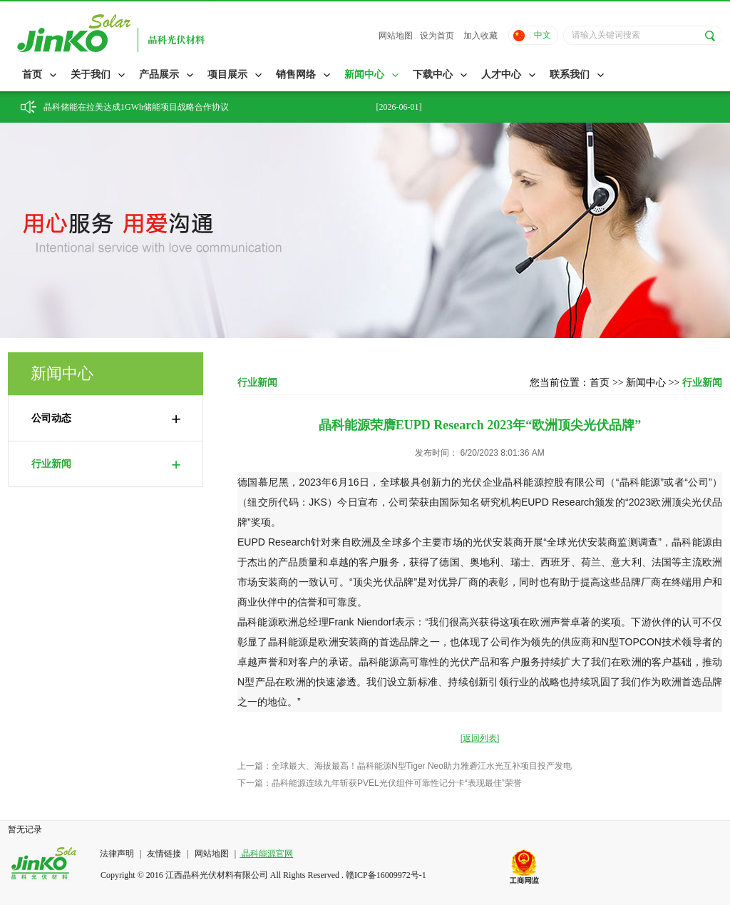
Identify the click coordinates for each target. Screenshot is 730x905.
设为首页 (437, 36)
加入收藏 (480, 36)
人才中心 (501, 74)
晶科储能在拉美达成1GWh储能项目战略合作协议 (136, 107)
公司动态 (106, 418)
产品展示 (159, 74)
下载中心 (433, 74)
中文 (542, 35)
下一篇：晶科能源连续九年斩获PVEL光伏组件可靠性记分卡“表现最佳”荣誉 (379, 783)
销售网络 (296, 74)
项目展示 (227, 74)
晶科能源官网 (266, 854)
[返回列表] (480, 738)
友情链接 (164, 854)
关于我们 (90, 74)
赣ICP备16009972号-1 (386, 875)
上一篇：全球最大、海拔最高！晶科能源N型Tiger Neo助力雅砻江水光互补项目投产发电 (404, 766)
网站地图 (396, 36)
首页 (32, 74)
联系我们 (570, 74)
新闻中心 (364, 74)
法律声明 (118, 854)
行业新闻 (106, 464)
